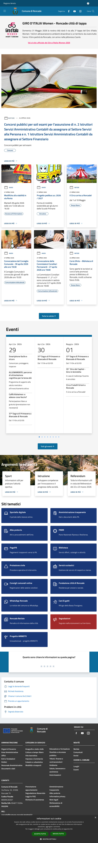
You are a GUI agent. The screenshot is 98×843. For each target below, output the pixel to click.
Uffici (3, 755)
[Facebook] (67, 11)
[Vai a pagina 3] (44, 436)
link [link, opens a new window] (71, 829)
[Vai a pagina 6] (53, 436)
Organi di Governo (8, 749)
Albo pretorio (54, 793)
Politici (4, 762)
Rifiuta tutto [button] (58, 834)
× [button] (95, 818)
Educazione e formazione (59, 748)
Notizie (11, 118)
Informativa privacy (57, 796)
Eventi (76, 769)
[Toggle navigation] (4, 11)
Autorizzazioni (55, 775)
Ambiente (53, 765)
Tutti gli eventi (47, 446)
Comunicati (78, 752)
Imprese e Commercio (34, 758)
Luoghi (76, 766)
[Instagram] (79, 11)
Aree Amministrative (9, 752)
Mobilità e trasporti (33, 765)
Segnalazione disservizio (35, 793)
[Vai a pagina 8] (58, 436)
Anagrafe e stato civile (34, 749)
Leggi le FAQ (30, 796)
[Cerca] (93, 11)
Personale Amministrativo (11, 765)
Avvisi (8, 187)
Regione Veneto (9, 3)
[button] (49, 839)
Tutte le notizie (49, 316)
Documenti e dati (8, 768)
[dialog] (49, 829)
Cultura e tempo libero (34, 752)
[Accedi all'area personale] (88, 3)
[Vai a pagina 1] (39, 436)
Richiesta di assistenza (34, 799)
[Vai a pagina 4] (47, 436)
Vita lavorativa (31, 755)
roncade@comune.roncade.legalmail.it (16, 814)
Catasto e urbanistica (34, 762)
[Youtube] (73, 11)
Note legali (53, 799)
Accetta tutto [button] (40, 834)
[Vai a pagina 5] (50, 436)
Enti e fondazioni (8, 758)
